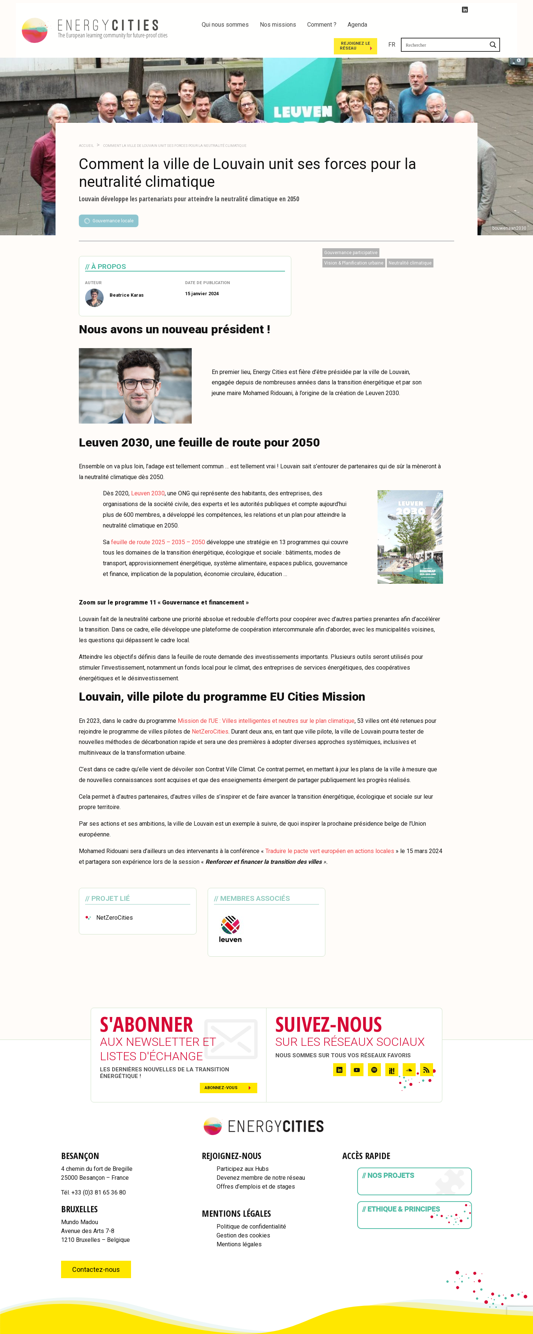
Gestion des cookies (243, 1215)
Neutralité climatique (410, 243)
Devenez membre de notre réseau (261, 1157)
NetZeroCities (210, 711)
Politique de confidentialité (251, 1206)
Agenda (357, 24)
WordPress (500, 1330)
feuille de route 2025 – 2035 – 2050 (158, 522)
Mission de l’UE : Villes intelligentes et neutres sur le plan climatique (266, 700)
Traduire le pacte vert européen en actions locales (329, 831)
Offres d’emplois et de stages (256, 1166)
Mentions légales (239, 1224)
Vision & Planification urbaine (353, 243)
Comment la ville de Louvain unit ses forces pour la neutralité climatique (175, 126)
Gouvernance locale (109, 201)
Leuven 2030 (148, 473)
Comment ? (321, 24)
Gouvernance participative (351, 232)
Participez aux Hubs (243, 1148)
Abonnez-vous (221, 1067)
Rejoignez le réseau (434, 25)
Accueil (86, 126)
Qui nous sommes (225, 24)
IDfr (523, 1330)
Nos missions (278, 24)
